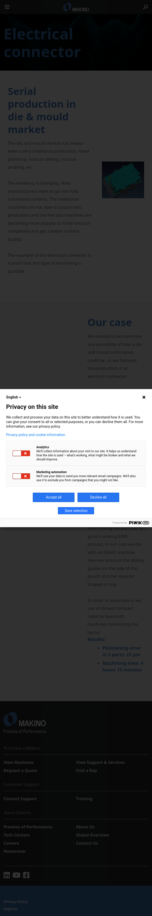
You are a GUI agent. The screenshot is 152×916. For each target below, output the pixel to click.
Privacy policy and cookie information (35, 435)
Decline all (98, 497)
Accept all (54, 497)
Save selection (76, 511)
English (14, 397)
